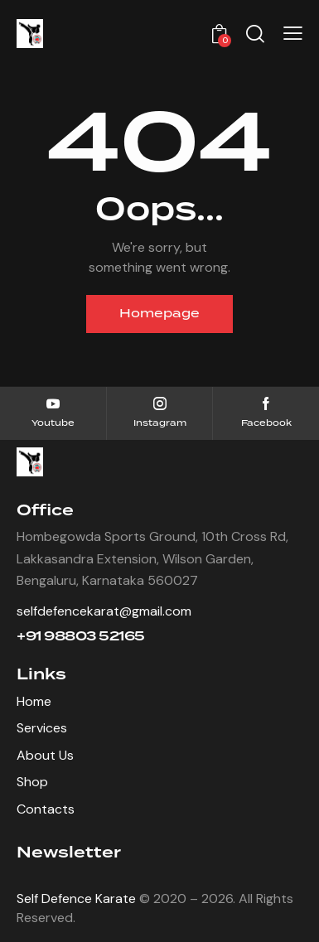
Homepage (159, 314)
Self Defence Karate (76, 898)
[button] (292, 33)
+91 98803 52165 (81, 636)
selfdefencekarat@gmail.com (104, 611)
